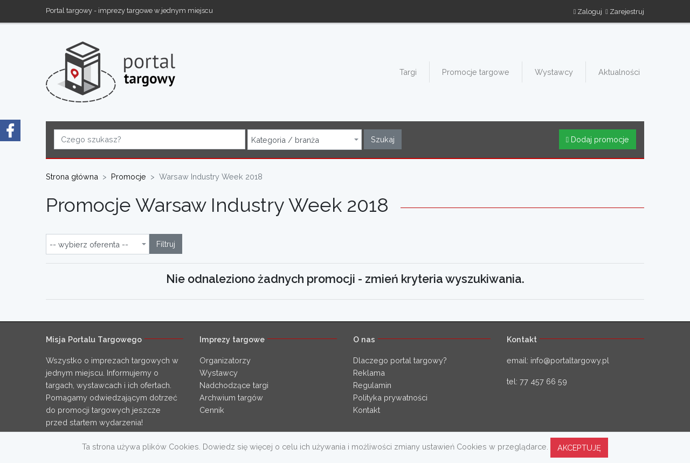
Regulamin (372, 385)
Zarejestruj (624, 12)
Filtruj (165, 243)
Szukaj (383, 139)
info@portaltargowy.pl (569, 360)
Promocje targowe (475, 72)
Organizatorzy (225, 360)
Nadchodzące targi (233, 385)
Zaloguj (588, 12)
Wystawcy (554, 72)
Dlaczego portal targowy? (400, 360)
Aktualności (619, 72)
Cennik (211, 409)
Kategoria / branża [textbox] (285, 140)
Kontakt (366, 409)
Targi (408, 72)
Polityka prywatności (390, 397)
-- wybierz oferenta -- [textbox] (89, 244)
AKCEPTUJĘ (579, 447)
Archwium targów (231, 397)
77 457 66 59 (543, 381)
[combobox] (304, 139)
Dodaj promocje (597, 139)
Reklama (369, 372)
